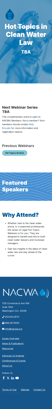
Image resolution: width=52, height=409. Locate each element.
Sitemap (25, 389)
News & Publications (13, 343)
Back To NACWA (26, 26)
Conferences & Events (14, 360)
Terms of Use (9, 389)
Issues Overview (10, 338)
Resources (7, 348)
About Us (7, 365)
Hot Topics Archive (14, 153)
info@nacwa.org (13, 329)
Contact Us (39, 389)
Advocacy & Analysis (13, 355)
